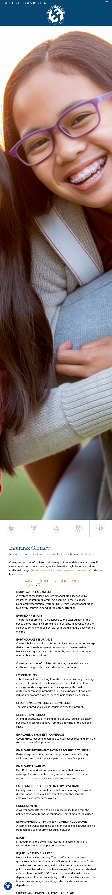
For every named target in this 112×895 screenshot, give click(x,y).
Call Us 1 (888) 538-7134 (24, 3)
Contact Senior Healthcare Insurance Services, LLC (61, 570)
